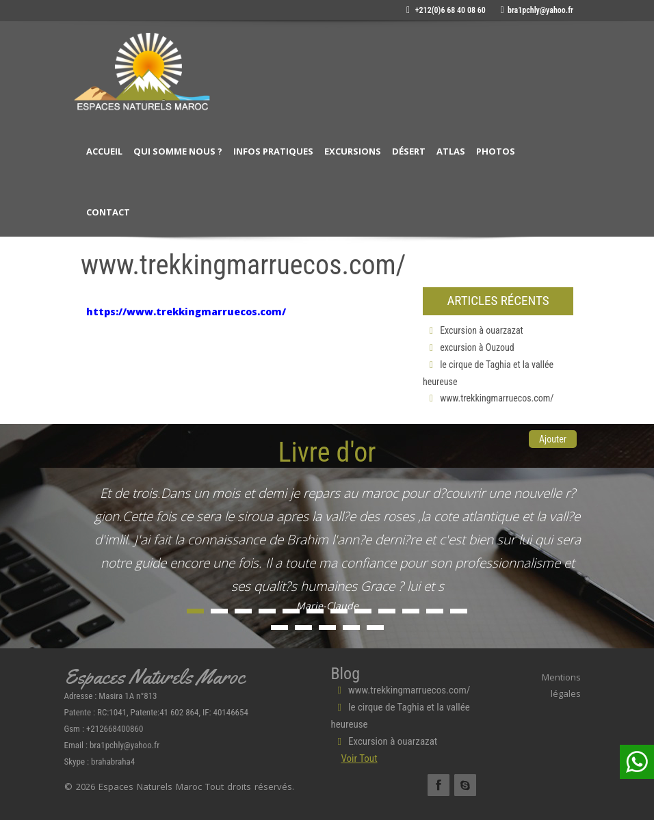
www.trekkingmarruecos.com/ (488, 398)
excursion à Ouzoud (468, 347)
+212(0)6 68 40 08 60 (446, 10)
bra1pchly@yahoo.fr (537, 10)
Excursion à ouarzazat (473, 330)
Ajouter (552, 439)
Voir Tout (359, 758)
